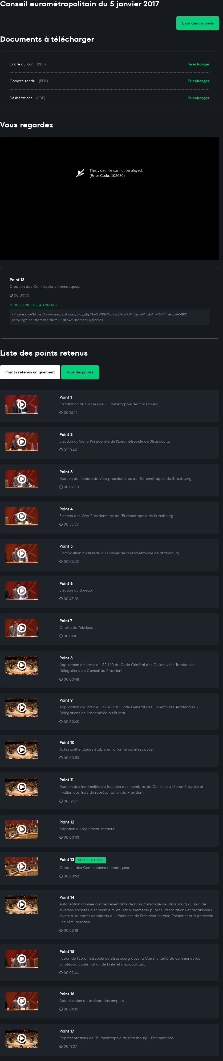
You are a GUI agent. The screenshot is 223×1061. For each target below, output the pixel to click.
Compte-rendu (22, 81)
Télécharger (198, 64)
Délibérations (21, 98)
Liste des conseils (198, 23)
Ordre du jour (21, 64)
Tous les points (80, 372)
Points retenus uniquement (30, 372)
